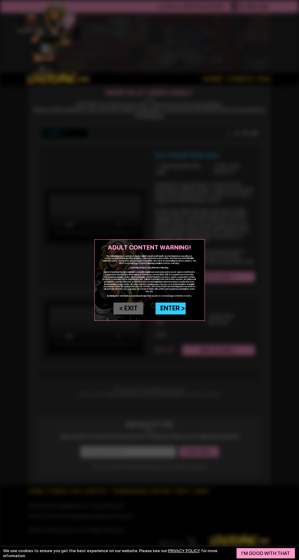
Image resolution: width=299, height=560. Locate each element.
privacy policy (184, 550)
